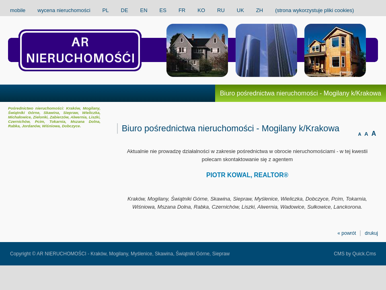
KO (201, 10)
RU (221, 10)
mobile (17, 10)
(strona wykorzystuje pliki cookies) (314, 10)
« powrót (346, 233)
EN (144, 10)
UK (240, 10)
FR (182, 10)
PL (106, 10)
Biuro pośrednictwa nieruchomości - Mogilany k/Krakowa (300, 93)
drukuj (371, 233)
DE (124, 10)
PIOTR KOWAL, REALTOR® (247, 175)
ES (163, 10)
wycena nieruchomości (63, 10)
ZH (259, 10)
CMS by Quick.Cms (355, 254)
